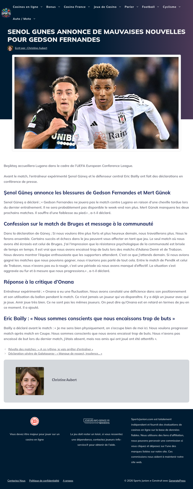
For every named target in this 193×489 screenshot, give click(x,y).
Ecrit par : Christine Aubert (31, 48)
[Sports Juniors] (6, 12)
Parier (133, 7)
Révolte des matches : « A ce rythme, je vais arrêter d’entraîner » (50, 349)
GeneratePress (177, 480)
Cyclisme (173, 7)
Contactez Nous (16, 480)
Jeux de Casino (108, 7)
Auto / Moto (25, 19)
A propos (68, 480)
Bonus (54, 7)
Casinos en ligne (29, 7)
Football (151, 7)
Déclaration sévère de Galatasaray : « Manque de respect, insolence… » (55, 353)
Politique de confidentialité (44, 480)
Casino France (78, 7)
